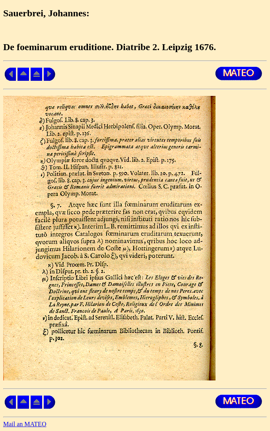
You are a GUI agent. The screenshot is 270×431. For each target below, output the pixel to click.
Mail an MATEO (24, 424)
